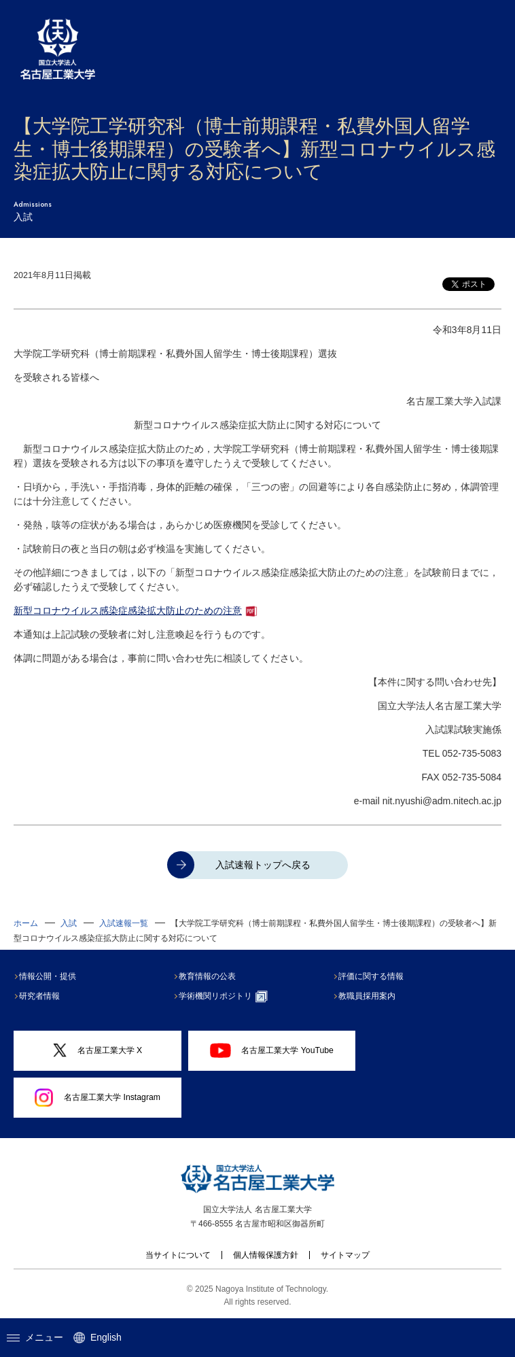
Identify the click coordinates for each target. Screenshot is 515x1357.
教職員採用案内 (369, 996)
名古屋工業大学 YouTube (272, 1050)
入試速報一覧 (123, 923)
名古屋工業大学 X (98, 1050)
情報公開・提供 (50, 976)
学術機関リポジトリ (225, 997)
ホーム (26, 923)
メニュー (35, 1337)
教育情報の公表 (209, 976)
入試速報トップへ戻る (262, 864)
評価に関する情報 (373, 976)
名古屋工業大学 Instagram (97, 1097)
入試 (68, 923)
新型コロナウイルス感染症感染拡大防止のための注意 (128, 610)
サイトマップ (345, 1255)
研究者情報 (42, 996)
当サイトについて (178, 1255)
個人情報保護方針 (265, 1255)
